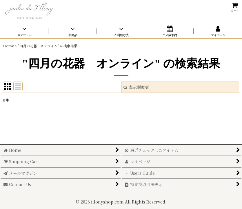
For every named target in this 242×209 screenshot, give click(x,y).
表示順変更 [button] (136, 87)
